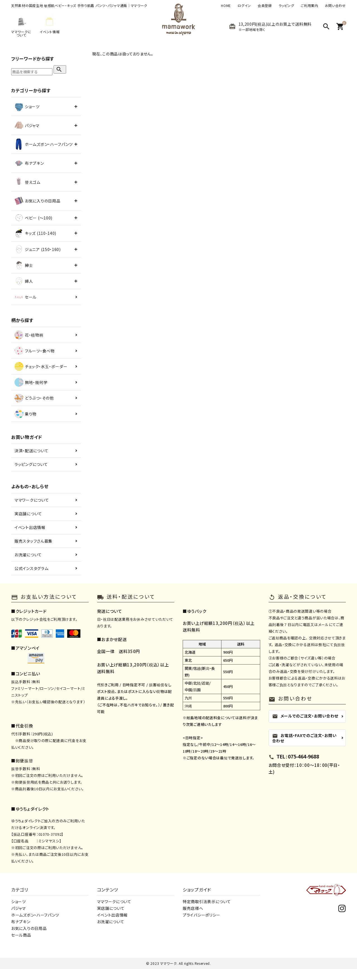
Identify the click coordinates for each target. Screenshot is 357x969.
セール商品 (21, 935)
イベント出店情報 (30, 527)
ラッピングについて (31, 464)
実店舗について (28, 513)
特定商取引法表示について (207, 901)
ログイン (244, 5)
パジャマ (18, 908)
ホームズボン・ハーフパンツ (35, 915)
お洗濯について (28, 554)
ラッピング (286, 5)
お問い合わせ (335, 5)
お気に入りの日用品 (29, 928)
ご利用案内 (309, 5)
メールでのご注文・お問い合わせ (305, 716)
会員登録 (265, 5)
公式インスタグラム (31, 568)
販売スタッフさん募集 (33, 541)
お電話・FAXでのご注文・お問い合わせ (304, 737)
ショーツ (18, 901)
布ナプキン (20, 921)
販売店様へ (193, 908)
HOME (226, 5)
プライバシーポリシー (201, 915)
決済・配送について (31, 450)
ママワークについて (32, 500)
